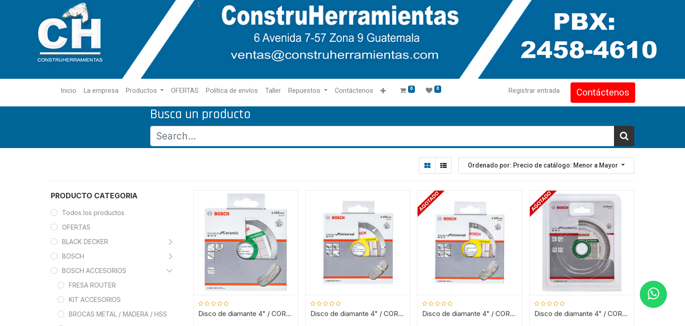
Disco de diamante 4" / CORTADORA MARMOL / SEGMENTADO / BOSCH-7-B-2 (357, 314)
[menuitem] (69, 91)
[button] (384, 91)
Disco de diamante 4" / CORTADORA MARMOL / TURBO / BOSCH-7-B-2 (470, 314)
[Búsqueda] (624, 136)
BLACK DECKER (85, 241)
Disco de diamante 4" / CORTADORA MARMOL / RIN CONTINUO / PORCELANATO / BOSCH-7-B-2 (581, 314)
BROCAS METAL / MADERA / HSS (118, 314)
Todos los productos (93, 212)
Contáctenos (602, 92)
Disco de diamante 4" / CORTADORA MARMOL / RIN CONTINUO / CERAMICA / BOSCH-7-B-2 (246, 314)
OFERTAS (76, 227)
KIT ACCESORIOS (95, 299)
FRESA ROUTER (92, 285)
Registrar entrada (533, 90)
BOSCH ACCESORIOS (94, 270)
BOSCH (73, 256)
